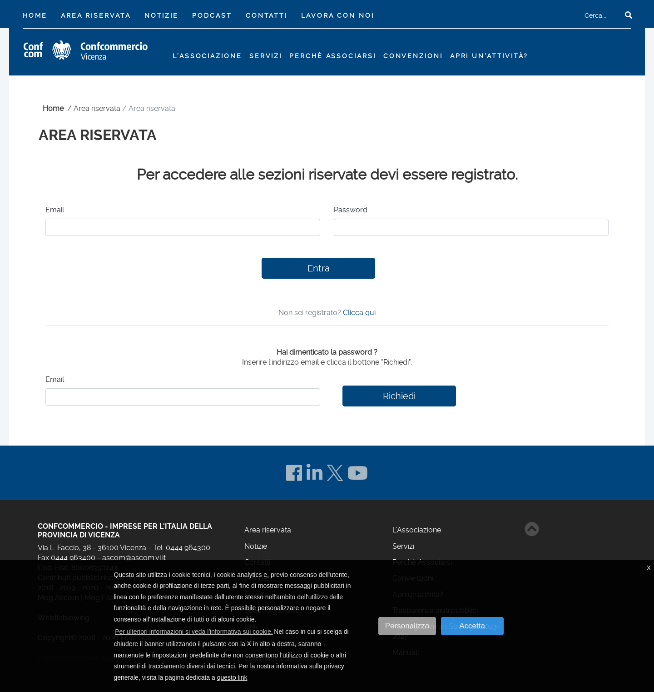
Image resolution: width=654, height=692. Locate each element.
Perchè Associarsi (332, 56)
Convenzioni (413, 56)
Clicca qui (359, 312)
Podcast (212, 15)
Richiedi (399, 396)
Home (37, 14)
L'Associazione (416, 530)
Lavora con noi (337, 15)
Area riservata (95, 15)
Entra (318, 268)
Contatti (266, 15)
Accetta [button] (472, 626)
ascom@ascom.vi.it (134, 557)
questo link (232, 677)
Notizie (161, 15)
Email (54, 210)
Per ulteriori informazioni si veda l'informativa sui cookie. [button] (193, 631)
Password (350, 210)
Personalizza (407, 626)
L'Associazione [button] (207, 56)
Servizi (403, 546)
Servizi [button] (265, 56)
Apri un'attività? (489, 56)
